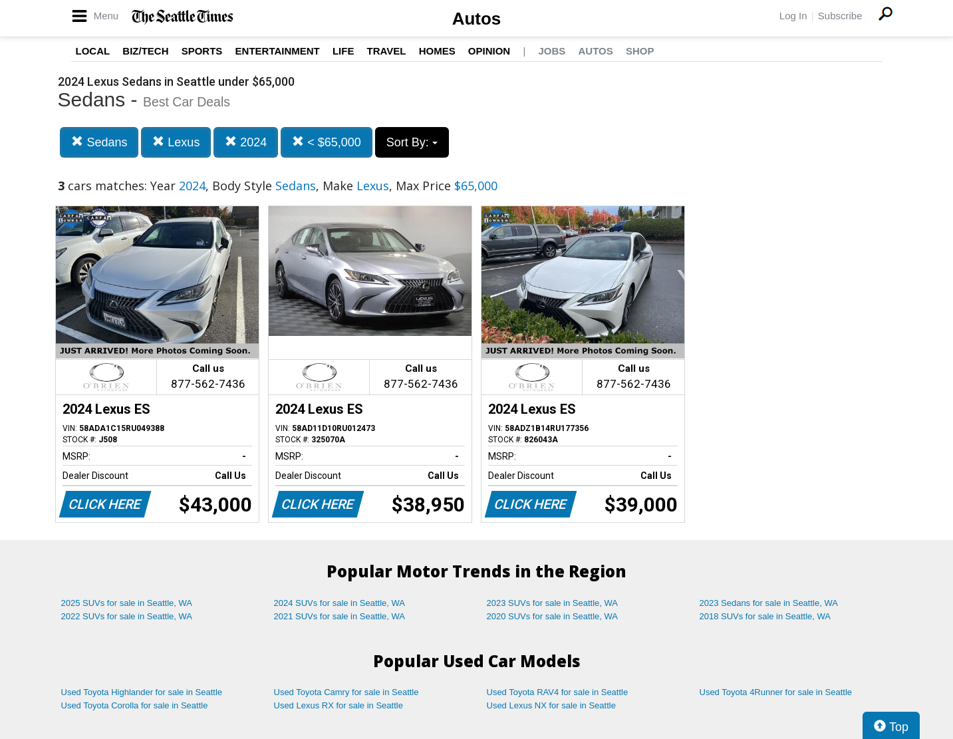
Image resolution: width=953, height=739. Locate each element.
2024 (246, 142)
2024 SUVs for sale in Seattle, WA (340, 603)
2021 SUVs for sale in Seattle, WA (340, 616)
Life (343, 51)
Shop (640, 51)
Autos (476, 19)
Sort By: (412, 142)
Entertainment (277, 51)
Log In (793, 15)
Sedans (99, 142)
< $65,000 (326, 142)
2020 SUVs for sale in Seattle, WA (552, 616)
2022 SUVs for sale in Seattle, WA (127, 616)
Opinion (489, 51)
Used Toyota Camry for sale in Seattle (346, 692)
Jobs (551, 51)
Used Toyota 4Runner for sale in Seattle (776, 692)
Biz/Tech (145, 51)
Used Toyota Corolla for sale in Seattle (134, 705)
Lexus (176, 142)
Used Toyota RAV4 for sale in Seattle (557, 692)
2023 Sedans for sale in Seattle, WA (769, 603)
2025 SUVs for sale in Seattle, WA (127, 603)
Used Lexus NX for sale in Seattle (551, 705)
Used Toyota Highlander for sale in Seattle (142, 692)
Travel (386, 51)
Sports (202, 51)
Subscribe (840, 15)
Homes (437, 51)
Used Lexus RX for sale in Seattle (338, 705)
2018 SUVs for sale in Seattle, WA (765, 616)
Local (93, 51)
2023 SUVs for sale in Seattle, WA (552, 603)
